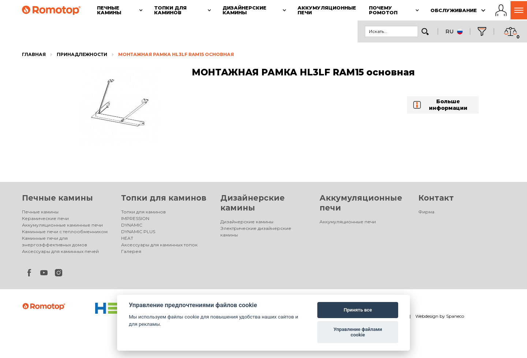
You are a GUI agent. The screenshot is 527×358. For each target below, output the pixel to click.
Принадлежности (82, 54)
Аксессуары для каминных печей (60, 251)
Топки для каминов (163, 197)
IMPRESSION (135, 218)
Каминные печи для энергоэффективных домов (54, 241)
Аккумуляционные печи (347, 221)
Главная (34, 54)
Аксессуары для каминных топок (159, 244)
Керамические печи (45, 218)
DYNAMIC (131, 225)
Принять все (358, 310)
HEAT (127, 238)
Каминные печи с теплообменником (65, 231)
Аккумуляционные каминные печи (62, 225)
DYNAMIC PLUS (138, 231)
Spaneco (455, 316)
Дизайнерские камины (246, 221)
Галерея (131, 251)
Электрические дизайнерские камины (255, 231)
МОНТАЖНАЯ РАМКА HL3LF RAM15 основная (176, 54)
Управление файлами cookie (357, 332)
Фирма (426, 212)
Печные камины (57, 197)
